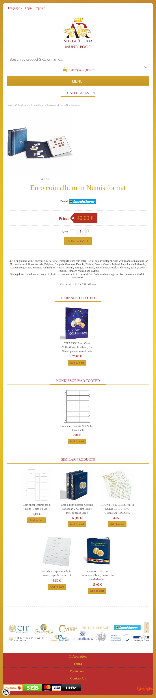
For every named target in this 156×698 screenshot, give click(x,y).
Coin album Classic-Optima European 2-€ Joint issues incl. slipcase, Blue (77, 508)
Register (40, 8)
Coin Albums (21, 105)
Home (10, 105)
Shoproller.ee (145, 689)
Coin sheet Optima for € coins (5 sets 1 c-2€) (36, 506)
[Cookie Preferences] (6, 692)
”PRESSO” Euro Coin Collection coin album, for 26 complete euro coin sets (77, 347)
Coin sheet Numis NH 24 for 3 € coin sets (76, 428)
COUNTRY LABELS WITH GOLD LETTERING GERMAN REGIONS (117, 508)
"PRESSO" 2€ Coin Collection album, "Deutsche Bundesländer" (96, 575)
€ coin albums (37, 105)
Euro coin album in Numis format (63, 105)
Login (28, 8)
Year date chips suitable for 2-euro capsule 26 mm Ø (56, 573)
